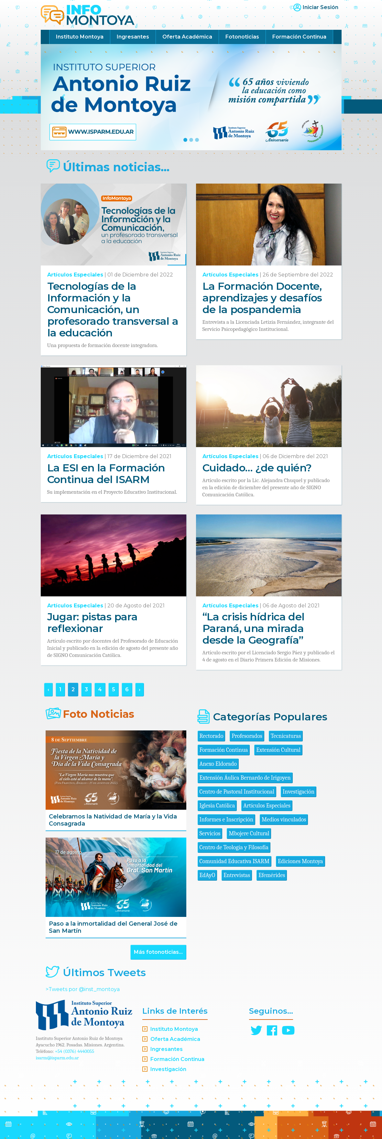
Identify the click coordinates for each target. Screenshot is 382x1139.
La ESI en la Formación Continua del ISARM (106, 473)
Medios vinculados (284, 819)
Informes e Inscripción (226, 819)
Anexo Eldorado (218, 764)
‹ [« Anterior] (48, 689)
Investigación (298, 791)
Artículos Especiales (75, 275)
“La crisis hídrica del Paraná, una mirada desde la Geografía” (253, 628)
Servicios (210, 833)
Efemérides (271, 875)
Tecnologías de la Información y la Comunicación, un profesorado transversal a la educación (113, 309)
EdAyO (207, 875)
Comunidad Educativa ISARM (234, 861)
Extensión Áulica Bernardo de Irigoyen (245, 777)
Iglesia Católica (217, 805)
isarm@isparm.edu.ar (57, 1058)
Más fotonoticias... (158, 952)
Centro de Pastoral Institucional (237, 791)
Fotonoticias (242, 37)
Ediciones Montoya (300, 861)
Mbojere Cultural (249, 833)
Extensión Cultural (278, 750)
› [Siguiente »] (139, 689)
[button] (63, 97)
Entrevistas (237, 875)
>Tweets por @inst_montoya (83, 989)
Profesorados (247, 736)
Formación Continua (299, 37)
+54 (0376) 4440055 (74, 1051)
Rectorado (212, 736)
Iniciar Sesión (320, 7)
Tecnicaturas (286, 736)
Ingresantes (133, 37)
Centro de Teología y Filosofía (234, 847)
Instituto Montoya (80, 37)
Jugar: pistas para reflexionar (92, 622)
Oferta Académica (187, 37)
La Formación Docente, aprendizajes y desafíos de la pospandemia (262, 298)
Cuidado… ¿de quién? (257, 467)
